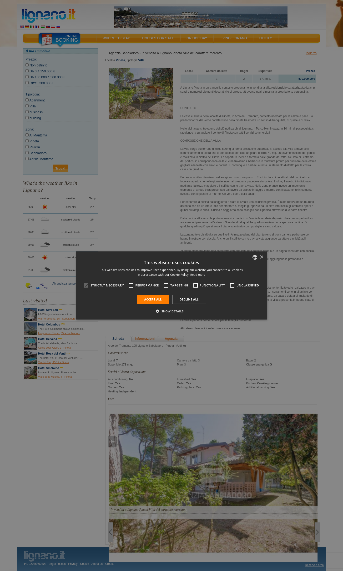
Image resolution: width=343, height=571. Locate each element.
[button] (171, 311)
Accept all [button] (153, 299)
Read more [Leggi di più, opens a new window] (198, 275)
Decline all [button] (189, 299)
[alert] (171, 285)
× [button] (261, 257)
